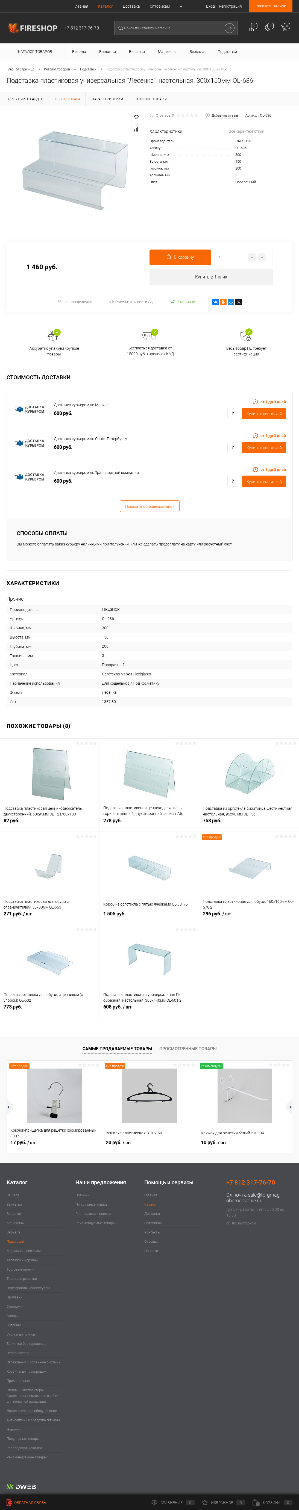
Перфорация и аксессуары (28, 1288)
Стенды (13, 1316)
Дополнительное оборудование (32, 1411)
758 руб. (249, 824)
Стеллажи (14, 1307)
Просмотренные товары (188, 1049)
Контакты (152, 1232)
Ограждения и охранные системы (34, 1362)
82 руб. (50, 824)
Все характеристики (246, 131)
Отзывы (151, 1242)
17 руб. (23, 1143)
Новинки (13, 1430)
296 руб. (249, 917)
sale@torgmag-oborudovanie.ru (253, 1198)
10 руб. (213, 1143)
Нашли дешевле (74, 302)
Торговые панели (20, 1270)
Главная (81, 6)
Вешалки (14, 1214)
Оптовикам (160, 6)
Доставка (131, 6)
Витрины (14, 1325)
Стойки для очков (21, 1335)
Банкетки (14, 1205)
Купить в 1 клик (211, 277)
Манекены (15, 1223)
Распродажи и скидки (24, 1448)
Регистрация (230, 6)
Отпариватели (18, 1353)
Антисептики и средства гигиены (33, 1420)
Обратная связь (26, 1502)
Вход (210, 6)
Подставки (15, 1242)
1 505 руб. (149, 917)
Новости (151, 1251)
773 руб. (50, 1010)
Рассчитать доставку (131, 302)
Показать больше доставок (149, 507)
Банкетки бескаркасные (26, 1344)
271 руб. (50, 917)
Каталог (105, 6)
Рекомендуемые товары (27, 1457)
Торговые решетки (22, 1279)
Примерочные (18, 1381)
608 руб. (149, 1010)
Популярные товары (23, 1439)
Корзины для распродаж (26, 1372)
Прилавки (14, 1297)
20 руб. (118, 1143)
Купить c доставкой (264, 414)
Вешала (13, 1195)
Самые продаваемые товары (117, 1049)
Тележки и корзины (23, 1260)
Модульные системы (24, 1251)
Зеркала (13, 1232)
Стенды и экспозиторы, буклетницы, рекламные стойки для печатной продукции (32, 1396)
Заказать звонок (271, 6)
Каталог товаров (34, 51)
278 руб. (149, 824)
